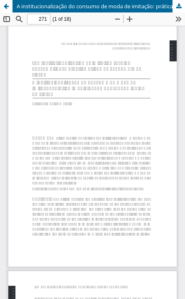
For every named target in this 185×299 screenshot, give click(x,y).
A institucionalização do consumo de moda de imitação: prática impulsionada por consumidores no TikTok (101, 6)
